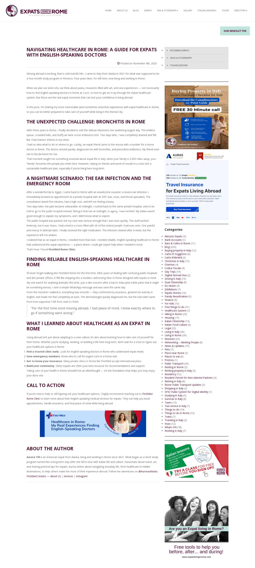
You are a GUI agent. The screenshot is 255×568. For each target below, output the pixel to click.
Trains (168, 416)
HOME (108, 10)
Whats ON (171, 427)
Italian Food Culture (176, 324)
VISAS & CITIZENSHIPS (181, 57)
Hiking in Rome (173, 314)
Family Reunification (176, 296)
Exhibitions (171, 289)
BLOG (136, 10)
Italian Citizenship (175, 321)
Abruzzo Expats (173, 236)
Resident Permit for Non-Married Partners (189, 377)
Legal (168, 328)
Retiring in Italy (173, 381)
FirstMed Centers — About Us (44, 476)
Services (68, 476)
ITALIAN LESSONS (179, 65)
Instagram (82, 476)
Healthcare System (175, 310)
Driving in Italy (173, 278)
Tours (225, 10)
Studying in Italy (174, 395)
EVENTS (148, 10)
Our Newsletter (235, 31)
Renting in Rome (174, 367)
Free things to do (174, 307)
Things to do (172, 409)
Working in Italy (173, 430)
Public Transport (174, 363)
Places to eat (172, 356)
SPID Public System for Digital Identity (186, 392)
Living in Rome (173, 335)
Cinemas (170, 264)
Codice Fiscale (173, 268)
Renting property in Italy (178, 370)
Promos (169, 360)
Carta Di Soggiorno (176, 254)
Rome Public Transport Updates (183, 384)
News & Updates (174, 346)
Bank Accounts (173, 239)
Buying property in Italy (178, 250)
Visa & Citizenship (167, 10)
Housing (169, 317)
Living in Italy (172, 331)
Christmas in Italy (174, 261)
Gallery (187, 10)
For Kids (169, 303)
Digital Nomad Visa (176, 275)
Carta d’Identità (173, 257)
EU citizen (170, 285)
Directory (240, 10)
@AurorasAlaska (147, 471)
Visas (168, 423)
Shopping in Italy (174, 388)
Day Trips (170, 271)
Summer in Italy (174, 399)
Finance (169, 300)
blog (167, 247)
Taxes (168, 402)
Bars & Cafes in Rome (177, 243)
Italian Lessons (207, 10)
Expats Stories (173, 293)
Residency (170, 374)
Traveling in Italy (174, 420)
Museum (170, 338)
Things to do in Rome (177, 413)
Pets (167, 349)
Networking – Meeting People (182, 342)
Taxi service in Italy (175, 406)
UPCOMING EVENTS (179, 50)
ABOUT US (122, 10)
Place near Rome (174, 353)
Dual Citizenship (174, 282)
